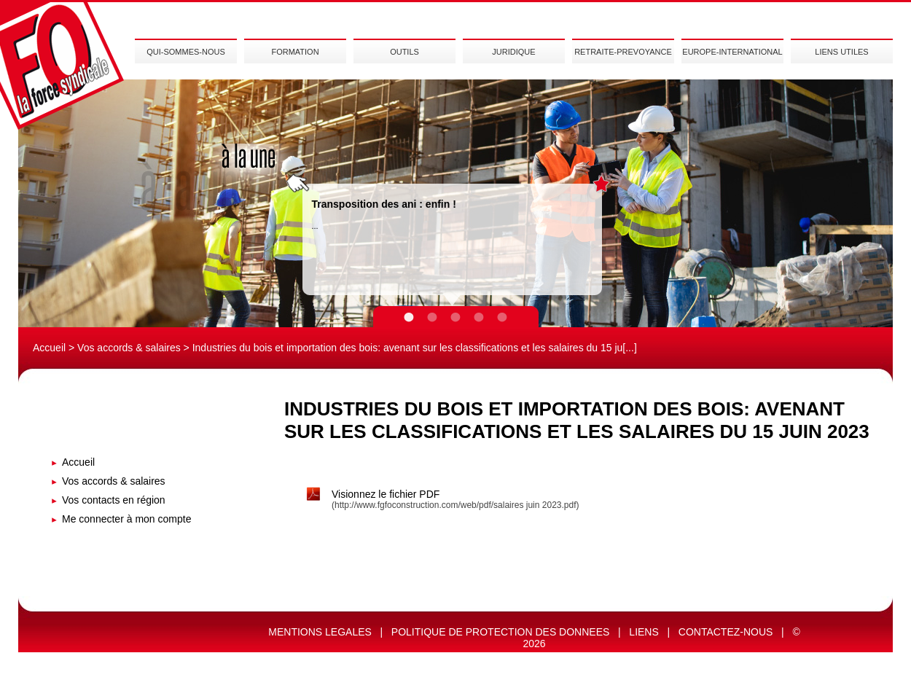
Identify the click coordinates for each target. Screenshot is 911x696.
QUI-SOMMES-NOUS (185, 51)
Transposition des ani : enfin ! (384, 204)
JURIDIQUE (513, 51)
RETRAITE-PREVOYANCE (623, 51)
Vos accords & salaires (129, 347)
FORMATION (294, 51)
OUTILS (404, 51)
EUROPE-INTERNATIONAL (732, 51)
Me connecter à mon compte (126, 519)
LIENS (643, 632)
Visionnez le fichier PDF (385, 494)
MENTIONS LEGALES (320, 632)
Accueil (49, 347)
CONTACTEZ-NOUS (726, 632)
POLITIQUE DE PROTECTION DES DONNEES (500, 632)
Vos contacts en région (113, 500)
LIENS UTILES (841, 51)
